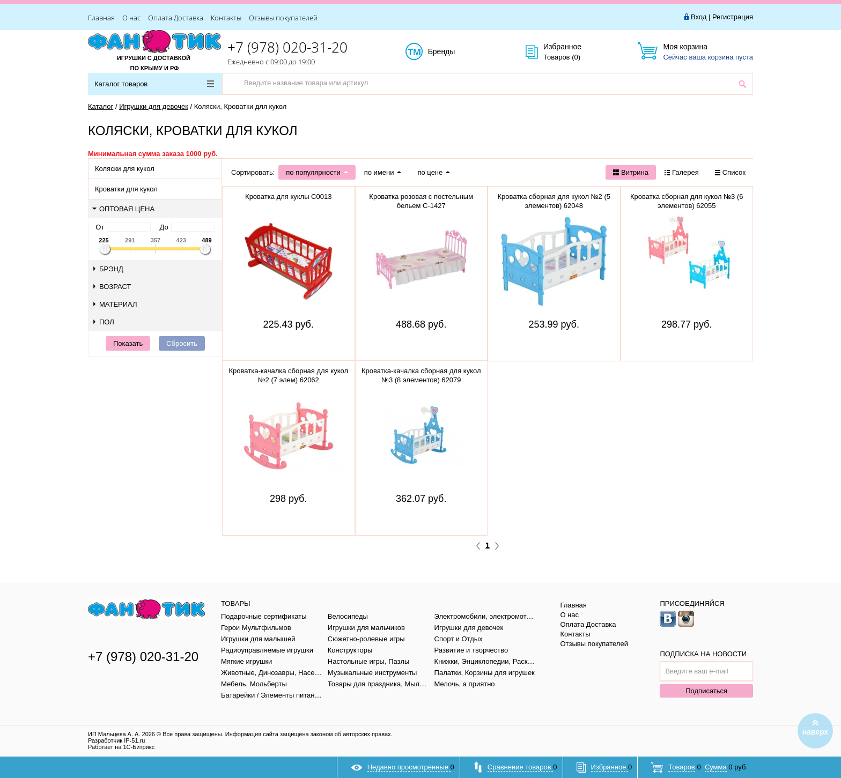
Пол (103, 322)
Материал (115, 304)
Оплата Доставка (175, 18)
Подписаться (706, 691)
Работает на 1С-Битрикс (121, 747)
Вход (698, 17)
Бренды (453, 52)
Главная (101, 18)
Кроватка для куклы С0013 (288, 196)
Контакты (226, 18)
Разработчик (116, 740)
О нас (131, 18)
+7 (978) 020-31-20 (287, 47)
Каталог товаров (154, 84)
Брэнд (108, 269)
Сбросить (181, 343)
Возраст (112, 287)
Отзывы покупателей (283, 18)
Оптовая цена (123, 209)
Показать (128, 343)
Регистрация (732, 17)
